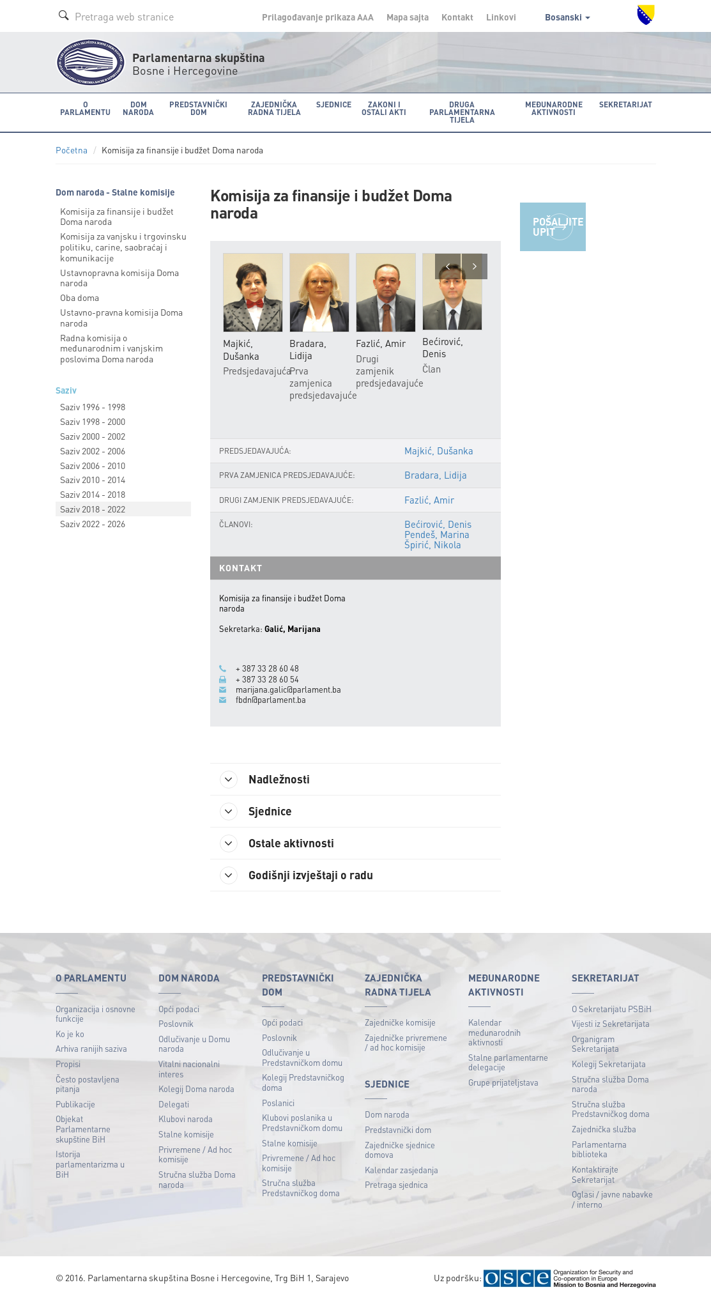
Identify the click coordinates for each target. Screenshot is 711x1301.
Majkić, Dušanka (438, 450)
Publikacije (75, 1103)
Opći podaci (178, 1008)
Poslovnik (176, 1023)
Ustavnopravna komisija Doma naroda (119, 277)
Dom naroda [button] (138, 108)
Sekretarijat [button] (625, 104)
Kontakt (457, 16)
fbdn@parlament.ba (271, 700)
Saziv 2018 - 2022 (92, 508)
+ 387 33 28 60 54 (267, 679)
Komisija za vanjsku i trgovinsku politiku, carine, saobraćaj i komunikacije (123, 246)
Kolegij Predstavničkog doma (303, 1082)
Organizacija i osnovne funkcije (95, 1013)
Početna (72, 149)
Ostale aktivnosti (277, 843)
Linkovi (501, 16)
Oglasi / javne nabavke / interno (612, 1199)
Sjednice (256, 811)
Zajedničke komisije (400, 1022)
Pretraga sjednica (396, 1184)
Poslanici (278, 1102)
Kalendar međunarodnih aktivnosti (494, 1032)
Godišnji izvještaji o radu (296, 875)
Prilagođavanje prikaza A (318, 16)
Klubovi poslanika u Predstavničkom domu (302, 1122)
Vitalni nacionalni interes (189, 1068)
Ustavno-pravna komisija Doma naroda (121, 317)
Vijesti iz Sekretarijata (611, 1023)
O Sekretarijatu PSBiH (612, 1008)
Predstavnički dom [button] (198, 108)
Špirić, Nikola (432, 544)
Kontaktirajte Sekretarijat (595, 1174)
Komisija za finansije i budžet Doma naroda (117, 216)
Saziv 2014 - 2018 (92, 494)
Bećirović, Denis (437, 524)
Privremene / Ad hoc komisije (195, 1154)
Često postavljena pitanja (87, 1084)
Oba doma (79, 297)
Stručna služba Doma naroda (197, 1179)
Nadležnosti (265, 780)
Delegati (173, 1103)
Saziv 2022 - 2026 (92, 523)
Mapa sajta (407, 16)
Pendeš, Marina (437, 534)
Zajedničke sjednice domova (400, 1149)
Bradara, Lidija (435, 475)
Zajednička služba (604, 1128)
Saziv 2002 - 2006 (92, 450)
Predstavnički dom (398, 1129)
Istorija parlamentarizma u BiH (90, 1163)
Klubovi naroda (185, 1118)
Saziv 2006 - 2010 (92, 465)
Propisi (68, 1063)
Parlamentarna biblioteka (599, 1149)
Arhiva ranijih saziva (91, 1048)
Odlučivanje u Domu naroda (194, 1043)
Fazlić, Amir (429, 499)
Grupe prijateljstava (503, 1082)
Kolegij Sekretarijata (609, 1063)
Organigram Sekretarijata (595, 1043)
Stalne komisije (186, 1133)
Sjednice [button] (333, 104)
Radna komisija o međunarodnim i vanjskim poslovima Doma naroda (111, 348)
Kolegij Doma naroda (196, 1088)
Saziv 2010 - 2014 (92, 479)
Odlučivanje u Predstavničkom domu (302, 1057)
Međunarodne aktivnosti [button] (554, 108)
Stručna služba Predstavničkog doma (301, 1187)
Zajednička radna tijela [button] (274, 108)
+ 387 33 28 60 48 (267, 668)
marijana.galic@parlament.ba (288, 689)
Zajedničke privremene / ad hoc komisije (406, 1042)
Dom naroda (387, 1114)
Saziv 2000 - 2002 (92, 436)
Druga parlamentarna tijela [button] (462, 112)
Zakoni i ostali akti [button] (384, 108)
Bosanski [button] (567, 16)
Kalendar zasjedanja (401, 1169)
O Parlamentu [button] (85, 108)
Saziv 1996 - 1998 (92, 406)
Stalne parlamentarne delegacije (508, 1062)
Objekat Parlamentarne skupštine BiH (83, 1128)
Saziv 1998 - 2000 (92, 421)
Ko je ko (70, 1033)
